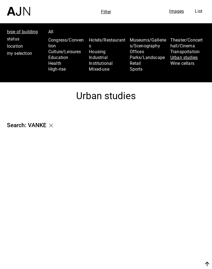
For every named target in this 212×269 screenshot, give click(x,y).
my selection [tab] (19, 53)
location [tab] (15, 46)
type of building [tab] (22, 32)
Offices (137, 51)
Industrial (98, 57)
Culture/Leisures (64, 51)
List (198, 11)
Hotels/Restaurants (107, 43)
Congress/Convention (66, 43)
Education (58, 57)
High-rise (57, 69)
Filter (106, 12)
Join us (172, 257)
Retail (135, 63)
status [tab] (13, 39)
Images (176, 11)
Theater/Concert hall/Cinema (186, 43)
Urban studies (184, 57)
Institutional (101, 63)
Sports (136, 69)
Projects (176, 237)
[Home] (18, 8)
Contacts (177, 245)
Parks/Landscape (147, 57)
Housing (97, 51)
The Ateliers (181, 230)
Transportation (185, 51)
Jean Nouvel (182, 223)
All (50, 32)
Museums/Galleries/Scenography (148, 43)
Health (54, 63)
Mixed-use (99, 69)
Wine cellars (182, 63)
